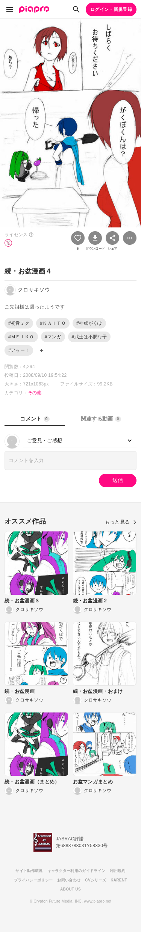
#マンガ (53, 336)
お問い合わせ (68, 880)
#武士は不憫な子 (89, 336)
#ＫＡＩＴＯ (53, 323)
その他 (35, 392)
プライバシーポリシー (33, 880)
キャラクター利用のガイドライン (76, 871)
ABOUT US (70, 889)
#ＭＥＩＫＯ (21, 336)
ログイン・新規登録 (111, 9)
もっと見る (120, 522)
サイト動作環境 (28, 871)
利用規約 (117, 871)
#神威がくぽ (89, 323)
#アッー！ (18, 350)
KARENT (119, 880)
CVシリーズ (95, 880)
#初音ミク (18, 323)
